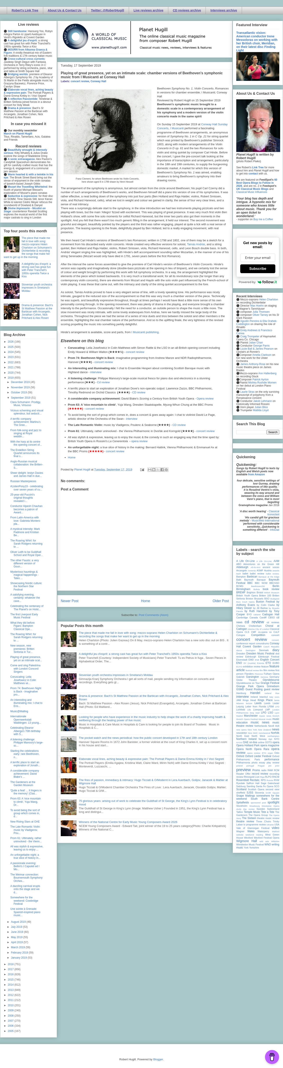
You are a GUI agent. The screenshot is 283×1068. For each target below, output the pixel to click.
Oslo (276, 753)
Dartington (250, 650)
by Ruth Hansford (256, 611)
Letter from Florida (255, 706)
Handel (255, 693)
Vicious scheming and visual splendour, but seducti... (26, 412)
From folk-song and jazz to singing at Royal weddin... (25, 433)
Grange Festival (270, 683)
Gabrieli (240, 677)
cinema (251, 629)
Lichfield (240, 709)
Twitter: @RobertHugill (107, 10)
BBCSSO (274, 583)
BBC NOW (261, 583)
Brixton (249, 598)
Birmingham (243, 589)
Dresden (240, 653)
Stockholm (241, 806)
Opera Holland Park (248, 745)
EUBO (275, 663)
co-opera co (265, 632)
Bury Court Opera (245, 602)
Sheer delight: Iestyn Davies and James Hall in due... (26, 474)
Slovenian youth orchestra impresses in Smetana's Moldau (116, 675)
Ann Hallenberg (267, 373)
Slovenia (259, 792)
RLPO (268, 777)
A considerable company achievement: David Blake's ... (24, 774)
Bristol (260, 592)
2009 (11, 1010)
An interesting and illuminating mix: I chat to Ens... (26, 703)
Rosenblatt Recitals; (248, 780)
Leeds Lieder (271, 703)
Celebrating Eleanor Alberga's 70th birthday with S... (25, 731)
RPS (263, 780)
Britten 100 (265, 595)
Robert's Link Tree (25, 10)
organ (270, 753)
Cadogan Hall (270, 614)
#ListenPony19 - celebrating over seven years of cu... (26, 488)
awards (275, 570)
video (275, 828)
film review (269, 670)
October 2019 (19, 392)
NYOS (239, 742)
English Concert (269, 659)
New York (252, 729)
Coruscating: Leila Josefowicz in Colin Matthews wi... (23, 680)
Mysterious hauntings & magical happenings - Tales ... (24, 575)
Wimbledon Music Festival (250, 844)
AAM (276, 561)
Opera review (205, 398)
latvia (276, 700)
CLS (247, 632)
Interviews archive (223, 10)
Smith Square (272, 793)
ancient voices (271, 567)
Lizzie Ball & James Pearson (257, 348)
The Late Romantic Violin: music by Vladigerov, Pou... (25, 830)
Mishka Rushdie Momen (262, 382)
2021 (11, 367)
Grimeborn (273, 686)
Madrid (239, 716)
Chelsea (240, 626)
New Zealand (264, 729)
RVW (276, 780)
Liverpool (258, 709)
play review (273, 762)
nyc (270, 739)
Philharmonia (243, 762)
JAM (238, 700)
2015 (11, 979)
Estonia (260, 663)
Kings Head (249, 700)
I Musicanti (177, 128)
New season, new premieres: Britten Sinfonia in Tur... (22, 649)
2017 (11, 969)
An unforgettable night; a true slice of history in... (25, 856)
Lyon (277, 713)
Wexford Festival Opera (266, 837)
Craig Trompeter (249, 336)
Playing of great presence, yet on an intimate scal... (26, 659)
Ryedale (240, 783)
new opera (241, 729)
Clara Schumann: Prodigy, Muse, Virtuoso (25, 404)
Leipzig (240, 706)
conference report (245, 643)
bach (238, 573)
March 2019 (18, 947)
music (269, 719)
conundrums (262, 643)
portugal (250, 766)
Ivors (277, 697)
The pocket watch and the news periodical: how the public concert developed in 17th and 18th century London (148, 737)
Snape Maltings (245, 795)
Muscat (261, 719)
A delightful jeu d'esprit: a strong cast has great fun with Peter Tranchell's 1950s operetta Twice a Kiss (143, 654)
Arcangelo (241, 570)
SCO (276, 786)
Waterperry (263, 831)
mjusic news (265, 716)
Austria (268, 570)
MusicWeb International (265, 520)
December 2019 (20, 382)
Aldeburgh (242, 567)
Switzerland (273, 809)
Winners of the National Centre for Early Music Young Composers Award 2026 (128, 822)
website (240, 835)
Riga (262, 777)
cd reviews (273, 622)
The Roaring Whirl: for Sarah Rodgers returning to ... (26, 544)
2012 (11, 995)
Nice (250, 733)
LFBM (270, 706)
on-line (253, 742)
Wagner (240, 831)
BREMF (240, 592)
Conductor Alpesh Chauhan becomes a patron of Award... (26, 509)
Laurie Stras (247, 391)
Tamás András (196, 244)
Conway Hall (98, 81)
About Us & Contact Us (65, 10)
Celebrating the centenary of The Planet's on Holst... (26, 608)
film (261, 670)
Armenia (252, 570)
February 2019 (20, 952)
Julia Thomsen (261, 311)
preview (243, 769)
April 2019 (17, 942)
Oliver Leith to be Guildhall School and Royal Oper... (26, 553)
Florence (259, 674)
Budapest (274, 599)
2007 (11, 1020)
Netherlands (260, 726)
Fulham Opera (271, 673)
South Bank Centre (265, 798)
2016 (11, 974)
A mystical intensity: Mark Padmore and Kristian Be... (25, 532)
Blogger (158, 1059)
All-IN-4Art (255, 567)
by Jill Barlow (260, 608)
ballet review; (272, 573)
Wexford (248, 837)
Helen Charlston (268, 299)
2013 (11, 990)
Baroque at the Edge (268, 577)
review (239, 777)
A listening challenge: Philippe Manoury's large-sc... (26, 742)
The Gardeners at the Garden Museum (22, 784)
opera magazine (269, 745)
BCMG (239, 586)
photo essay (258, 762)
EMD (251, 659)
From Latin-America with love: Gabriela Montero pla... (25, 520)
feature (265, 666)
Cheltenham (255, 626)
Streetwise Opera (270, 806)
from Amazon (256, 474)
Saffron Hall (253, 783)
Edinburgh (250, 656)
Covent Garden (252, 646)
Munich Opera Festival (247, 719)
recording (274, 773)
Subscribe (257, 269)
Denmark (264, 650)
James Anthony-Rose (252, 364)
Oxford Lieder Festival (258, 756)
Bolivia (257, 589)
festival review (252, 670)
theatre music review (268, 818)
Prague (261, 766)
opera (275, 742)
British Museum (271, 592)
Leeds (258, 703)
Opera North (244, 749)
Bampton (241, 576)
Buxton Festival (265, 601)
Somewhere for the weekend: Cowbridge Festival (24, 900)
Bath (238, 579)
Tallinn (239, 812)
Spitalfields (242, 802)
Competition (258, 635)
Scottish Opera (256, 789)
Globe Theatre (246, 680)
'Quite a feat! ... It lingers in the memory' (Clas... (25, 792)
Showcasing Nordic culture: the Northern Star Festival (26, 586)
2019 (11, 377)
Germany (274, 677)
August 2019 (19, 921)
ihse (277, 693)
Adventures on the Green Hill (261, 564)
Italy (271, 697)
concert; (275, 640)
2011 (11, 1000)
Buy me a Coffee (263, 219)
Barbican (252, 576)
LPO (263, 712)
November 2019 (20, 387)
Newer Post (70, 601)
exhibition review (251, 666)
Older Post (221, 601)
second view (272, 789)
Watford (275, 831)
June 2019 (17, 932)
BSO (266, 598)
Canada (253, 617)
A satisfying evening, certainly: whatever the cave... (25, 598)
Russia (270, 780)
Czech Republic (271, 646)
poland (239, 766)
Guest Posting (254, 689)
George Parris (261, 345)
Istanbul (263, 697)
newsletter (241, 733)
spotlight (273, 802)
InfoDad (274, 529)
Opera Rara (261, 749)
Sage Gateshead (270, 783)
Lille (249, 709)
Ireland (254, 697)
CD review (138, 392)
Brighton (251, 592)
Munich (275, 716)
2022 (11, 362)
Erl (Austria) (250, 663)
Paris (257, 759)
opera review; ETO (256, 753)
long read (255, 713)
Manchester (251, 715)
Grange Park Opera (250, 686)
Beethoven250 (258, 586)
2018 (11, 964)
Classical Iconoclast (273, 513)
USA (276, 824)
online (261, 742)
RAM (270, 770)
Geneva (264, 677)
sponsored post (258, 802)
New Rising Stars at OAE (25, 821)
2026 (11, 341)
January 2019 (19, 957)
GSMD (240, 689)
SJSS (250, 792)
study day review (245, 809)
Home (72, 457)
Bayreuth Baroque (255, 579)
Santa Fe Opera (264, 786)
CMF (253, 632)
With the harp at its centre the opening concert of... (26, 443)
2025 (11, 347)
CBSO (271, 617)
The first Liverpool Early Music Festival (24, 616)
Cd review (103, 382)
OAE (245, 742)
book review (271, 589)
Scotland (241, 789)
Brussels (258, 598)
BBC (250, 583)
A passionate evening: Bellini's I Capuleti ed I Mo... (24, 866)
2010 (11, 1005)
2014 (11, 984)
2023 (11, 357)
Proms (256, 770)
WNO (268, 844)
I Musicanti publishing (145, 332)
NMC (255, 733)
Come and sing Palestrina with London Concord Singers (25, 668)
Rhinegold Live (251, 777)
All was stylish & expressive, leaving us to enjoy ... (26, 848)
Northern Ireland (246, 739)
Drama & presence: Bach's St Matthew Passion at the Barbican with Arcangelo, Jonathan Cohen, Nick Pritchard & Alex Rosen (37, 312)
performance (272, 759)
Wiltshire (275, 841)
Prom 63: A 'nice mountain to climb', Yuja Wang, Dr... (25, 801)
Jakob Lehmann (262, 401)
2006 (11, 1025)
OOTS (268, 742)
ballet (245, 573)
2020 (11, 372)
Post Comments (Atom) (153, 615)
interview (95, 372)
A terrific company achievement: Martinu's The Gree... (25, 422)
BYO (249, 614)
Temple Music (252, 812)
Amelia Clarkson (261, 354)
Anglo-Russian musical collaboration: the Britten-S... (26, 464)
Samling (251, 786)
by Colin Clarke (266, 605)
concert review (80, 81)
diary (275, 650)
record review (260, 773)
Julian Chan (256, 342)
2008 (11, 1015)
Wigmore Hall (246, 841)
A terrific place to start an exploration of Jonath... (25, 764)
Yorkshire (254, 847)
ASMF (260, 570)
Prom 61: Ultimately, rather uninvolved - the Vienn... (26, 840)
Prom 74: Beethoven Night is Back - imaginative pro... (25, 691)
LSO (270, 712)
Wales (250, 831)
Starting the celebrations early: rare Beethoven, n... (24, 754)
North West (258, 736)
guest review (271, 689)
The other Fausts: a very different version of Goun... (24, 563)
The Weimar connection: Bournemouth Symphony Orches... (26, 878)
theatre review (245, 821)
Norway (263, 739)
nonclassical (264, 733)
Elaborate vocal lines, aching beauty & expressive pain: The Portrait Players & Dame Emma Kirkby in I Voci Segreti (151, 759)
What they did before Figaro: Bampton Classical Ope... (22, 626)
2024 (11, 352)
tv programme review (255, 824)
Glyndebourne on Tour (248, 683)
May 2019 (17, 937)
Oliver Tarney (260, 314)
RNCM (275, 777)
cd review (254, 621)
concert (275, 635)
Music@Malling (19, 711)
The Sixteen (249, 818)
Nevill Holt (273, 726)
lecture (249, 703)
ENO (239, 663)
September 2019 (21, 397)
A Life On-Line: (264, 561)
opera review (139, 441)
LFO (277, 706)
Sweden (260, 809)
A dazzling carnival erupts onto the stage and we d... (25, 889)
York (246, 847)
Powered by (258, 282)
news (275, 729)
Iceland (268, 693)
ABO (238, 564)
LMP (267, 709)
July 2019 (17, 926)
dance (239, 650)
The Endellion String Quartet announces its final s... (24, 453)
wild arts (264, 841)
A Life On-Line (245, 561)
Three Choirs (263, 821)
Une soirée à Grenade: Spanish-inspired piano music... (25, 912)
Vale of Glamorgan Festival (252, 828)
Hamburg (241, 693)
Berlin (275, 586)
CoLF (276, 632)
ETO (268, 663)
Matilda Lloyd (261, 410)
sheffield (240, 792)
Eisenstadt (241, 659)
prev (277, 766)
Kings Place (265, 700)
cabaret (257, 614)
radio (263, 770)
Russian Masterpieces (23, 481)
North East (242, 736)
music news (260, 722)
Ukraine (270, 824)
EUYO (239, 666)
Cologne (240, 635)
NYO (276, 739)
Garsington (252, 676)
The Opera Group (258, 815)
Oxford (240, 756)
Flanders (249, 673)
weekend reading (254, 835)
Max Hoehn (257, 305)
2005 (11, 1031)
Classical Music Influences (251, 192)
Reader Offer (243, 773)
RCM (276, 770)
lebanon (240, 703)
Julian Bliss (261, 407)
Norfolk (275, 732)
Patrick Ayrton (261, 379)
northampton (273, 736)
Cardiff (263, 617)
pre (269, 766)
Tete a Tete (267, 812)
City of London (262, 629)
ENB (257, 660)
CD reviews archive (187, 10)
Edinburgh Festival (268, 656)
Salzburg (241, 786)
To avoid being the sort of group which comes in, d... (25, 813)
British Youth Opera (247, 595)
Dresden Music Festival (260, 653)
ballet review (257, 573)
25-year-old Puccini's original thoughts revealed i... (22, 498)
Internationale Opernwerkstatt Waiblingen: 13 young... (25, 719)
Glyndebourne (271, 679)
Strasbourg (254, 806)
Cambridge (242, 617)
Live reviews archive (148, 10)
